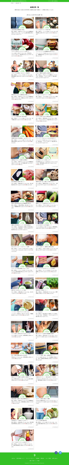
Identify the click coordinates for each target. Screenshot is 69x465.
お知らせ (13, 458)
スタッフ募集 (48, 458)
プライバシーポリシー (30, 458)
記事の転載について (20, 458)
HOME (12, 3)
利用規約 (37, 458)
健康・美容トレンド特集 (34, 460)
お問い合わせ (54, 458)
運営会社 (42, 458)
